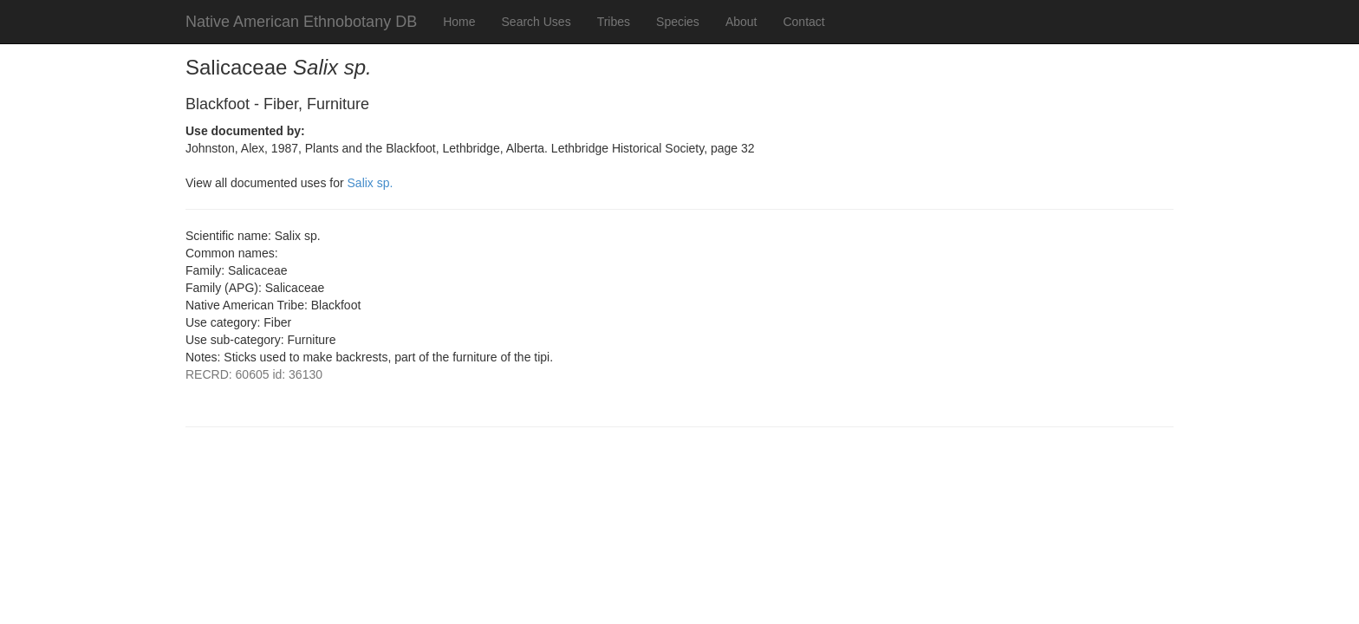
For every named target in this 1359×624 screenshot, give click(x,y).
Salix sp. (370, 183)
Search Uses (536, 22)
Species (677, 22)
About (741, 22)
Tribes (613, 22)
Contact (803, 22)
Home (459, 22)
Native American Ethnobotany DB (301, 21)
